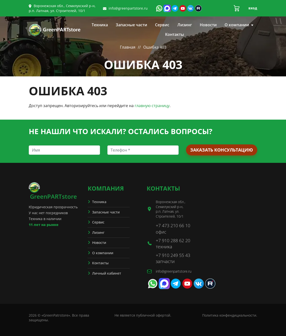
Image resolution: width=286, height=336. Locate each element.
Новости (208, 25)
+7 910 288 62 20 (173, 240)
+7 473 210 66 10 (173, 225)
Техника (100, 25)
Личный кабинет (106, 273)
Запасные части (131, 25)
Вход (252, 8)
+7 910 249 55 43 (173, 255)
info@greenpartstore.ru (128, 8)
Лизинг (184, 25)
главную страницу (152, 105)
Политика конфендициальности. (229, 315)
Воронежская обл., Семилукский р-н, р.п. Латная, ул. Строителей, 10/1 (62, 8)
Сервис (162, 25)
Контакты (174, 34)
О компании (239, 25)
